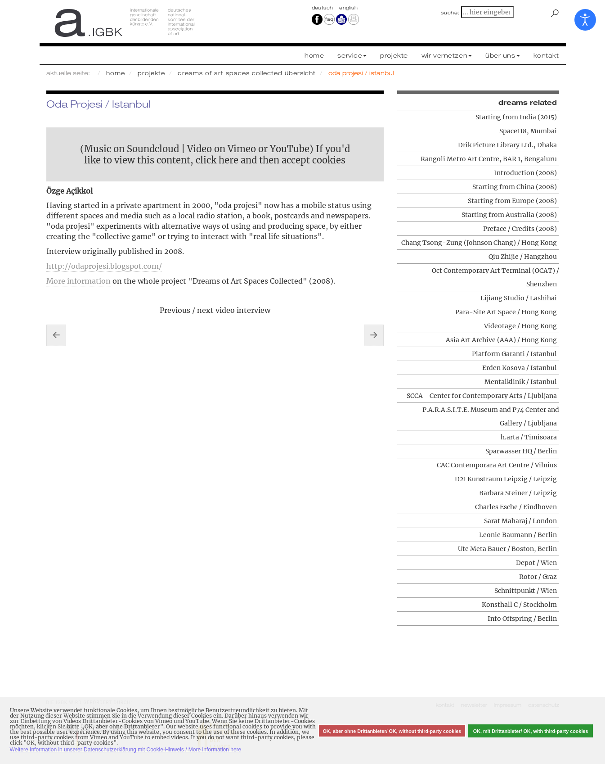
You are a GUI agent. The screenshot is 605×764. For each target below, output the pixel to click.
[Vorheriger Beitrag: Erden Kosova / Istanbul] (56, 335)
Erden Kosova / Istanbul (519, 368)
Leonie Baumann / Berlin (518, 535)
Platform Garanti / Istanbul (514, 354)
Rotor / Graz (538, 577)
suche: (450, 12)
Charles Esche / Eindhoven (516, 507)
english (348, 8)
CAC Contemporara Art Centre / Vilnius (497, 465)
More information (78, 280)
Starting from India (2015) (516, 117)
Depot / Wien (536, 563)
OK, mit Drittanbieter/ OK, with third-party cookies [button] (530, 731)
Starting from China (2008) (514, 187)
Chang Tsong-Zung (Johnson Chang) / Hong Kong (479, 243)
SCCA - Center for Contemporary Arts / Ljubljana (482, 396)
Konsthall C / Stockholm (519, 605)
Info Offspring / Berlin (522, 619)
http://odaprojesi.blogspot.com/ (104, 266)
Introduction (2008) (525, 173)
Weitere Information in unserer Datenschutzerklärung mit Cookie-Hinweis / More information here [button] (126, 749)
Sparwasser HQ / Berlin (521, 451)
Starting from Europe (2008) (512, 201)
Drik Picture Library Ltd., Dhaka (507, 145)
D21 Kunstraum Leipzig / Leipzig (506, 479)
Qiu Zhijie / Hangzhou (522, 257)
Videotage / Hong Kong (520, 326)
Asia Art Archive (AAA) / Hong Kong (501, 340)
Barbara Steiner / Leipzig (518, 493)
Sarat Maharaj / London (520, 521)
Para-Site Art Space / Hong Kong (506, 312)
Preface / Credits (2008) (520, 229)
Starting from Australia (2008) (509, 215)
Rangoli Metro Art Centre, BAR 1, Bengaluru (489, 159)
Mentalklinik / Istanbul (520, 382)
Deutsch (323, 8)
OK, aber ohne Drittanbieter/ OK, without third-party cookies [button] (392, 731)
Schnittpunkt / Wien (525, 591)
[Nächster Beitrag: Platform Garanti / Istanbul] (374, 335)
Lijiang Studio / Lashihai (518, 298)
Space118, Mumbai (528, 131)
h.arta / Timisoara (529, 437)
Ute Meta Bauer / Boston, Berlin (507, 549)
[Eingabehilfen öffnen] (585, 20)
